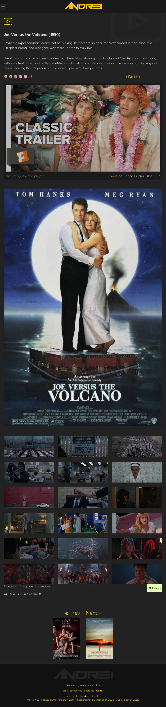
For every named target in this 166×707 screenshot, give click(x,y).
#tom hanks (11, 586)
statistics (96, 696)
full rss (99, 690)
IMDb (132, 76)
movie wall (33, 699)
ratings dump (48, 699)
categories (76, 690)
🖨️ (40, 593)
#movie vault (42, 586)
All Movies (154, 587)
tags (65, 690)
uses (67, 696)
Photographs (83, 699)
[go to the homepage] (83, 6)
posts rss (89, 690)
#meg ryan (26, 586)
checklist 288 (66, 699)
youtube (116, 176)
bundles (84, 696)
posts (75, 696)
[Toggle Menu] (2, 7)
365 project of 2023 (127, 699)
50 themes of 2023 (103, 699)
